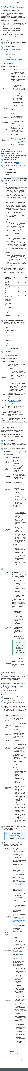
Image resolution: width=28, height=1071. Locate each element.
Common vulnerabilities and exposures (16, 59)
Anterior (4, 1059)
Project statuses (21, 421)
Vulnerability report (18, 178)
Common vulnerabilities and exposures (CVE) (18, 142)
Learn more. (19, 654)
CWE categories (21, 872)
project (16, 117)
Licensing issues (10, 57)
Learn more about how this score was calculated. (19, 921)
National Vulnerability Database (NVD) (12, 687)
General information (11, 54)
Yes (10, 1053)
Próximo (23, 1059)
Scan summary (10, 51)
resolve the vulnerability (18, 955)
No (17, 1053)
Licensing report (6, 178)
